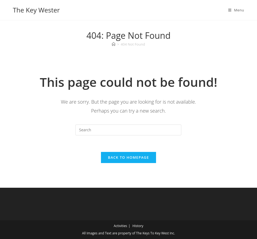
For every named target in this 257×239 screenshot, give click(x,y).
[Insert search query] (128, 130)
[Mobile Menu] (236, 10)
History (137, 226)
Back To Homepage (128, 157)
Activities (120, 226)
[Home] (113, 44)
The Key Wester (36, 9)
